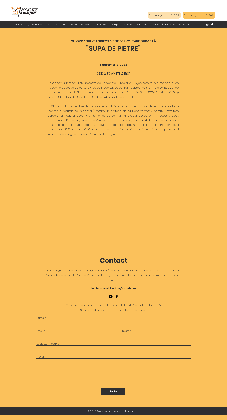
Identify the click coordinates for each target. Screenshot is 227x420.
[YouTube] (207, 24)
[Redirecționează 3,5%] (164, 15)
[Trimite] (113, 391)
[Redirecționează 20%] (199, 15)
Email (40, 331)
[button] (62, 24)
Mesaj (40, 356)
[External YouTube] (113, 187)
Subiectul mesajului (48, 343)
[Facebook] (212, 24)
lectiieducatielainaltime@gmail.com (113, 288)
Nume (40, 318)
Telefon (126, 331)
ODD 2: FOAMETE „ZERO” (113, 73)
